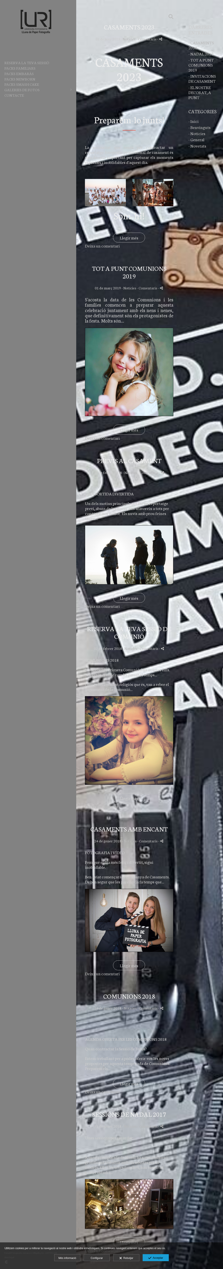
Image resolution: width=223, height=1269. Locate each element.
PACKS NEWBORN (19, 78)
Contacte (14, 95)
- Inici (193, 121)
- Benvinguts (199, 127)
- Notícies (196, 133)
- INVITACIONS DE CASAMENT (202, 78)
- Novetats (197, 146)
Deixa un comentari (102, 246)
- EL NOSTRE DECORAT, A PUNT (199, 92)
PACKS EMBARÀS (19, 73)
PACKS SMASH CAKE (21, 84)
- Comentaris (146, 38)
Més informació (67, 1258)
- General (196, 139)
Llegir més (129, 237)
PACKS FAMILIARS (19, 67)
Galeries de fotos (22, 89)
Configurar (97, 1258)
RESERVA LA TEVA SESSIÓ (26, 62)
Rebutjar (126, 1258)
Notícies (129, 38)
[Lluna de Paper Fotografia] (36, 42)
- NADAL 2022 (200, 54)
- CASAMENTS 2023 (201, 44)
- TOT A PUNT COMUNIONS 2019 (201, 65)
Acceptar (155, 1258)
